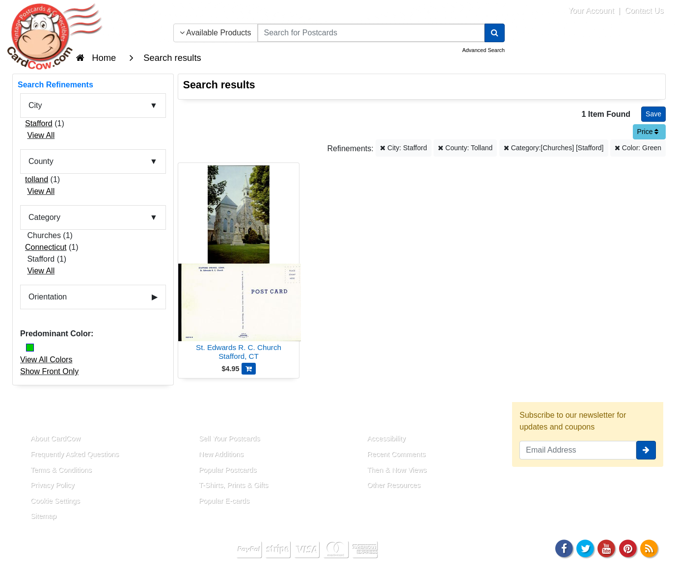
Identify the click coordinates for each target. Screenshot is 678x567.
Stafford (39, 123)
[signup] (646, 450)
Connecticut (46, 247)
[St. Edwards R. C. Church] (238, 264)
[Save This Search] (653, 114)
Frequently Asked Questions (74, 454)
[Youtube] (607, 547)
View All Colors (46, 359)
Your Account (591, 10)
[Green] (30, 347)
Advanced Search (483, 50)
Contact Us (643, 10)
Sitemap (43, 516)
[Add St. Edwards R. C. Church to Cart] (249, 369)
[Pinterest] (628, 547)
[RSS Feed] (649, 547)
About (31, 416)
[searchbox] (371, 33)
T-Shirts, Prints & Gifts (234, 485)
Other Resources (394, 485)
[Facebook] (564, 547)
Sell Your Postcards (229, 438)
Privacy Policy (52, 485)
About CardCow (55, 438)
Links (198, 416)
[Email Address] (577, 450)
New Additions (221, 454)
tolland (36, 179)
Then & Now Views (397, 470)
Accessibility (386, 438)
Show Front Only (49, 371)
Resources (379, 416)
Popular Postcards (228, 470)
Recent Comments (396, 454)
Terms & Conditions (61, 470)
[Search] (495, 33)
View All (40, 135)
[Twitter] (585, 547)
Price (648, 131)
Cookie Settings (55, 501)
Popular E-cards (224, 501)
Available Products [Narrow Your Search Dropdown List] (215, 32)
